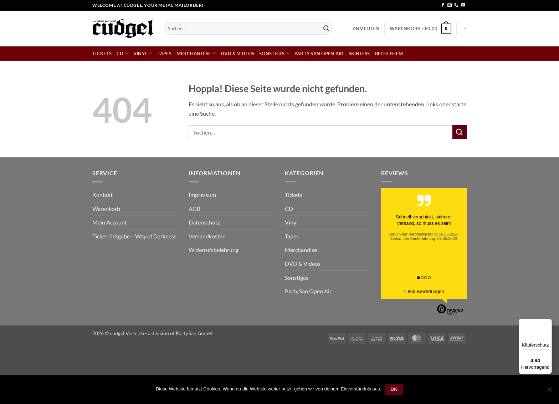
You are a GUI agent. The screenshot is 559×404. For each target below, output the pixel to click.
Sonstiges (274, 53)
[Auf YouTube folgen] (463, 5)
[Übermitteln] (326, 28)
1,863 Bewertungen (424, 291)
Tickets (102, 53)
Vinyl (143, 53)
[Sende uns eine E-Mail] (449, 5)
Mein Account (109, 222)
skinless (359, 53)
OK (394, 389)
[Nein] (549, 391)
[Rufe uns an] (456, 5)
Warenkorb (106, 208)
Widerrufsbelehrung (214, 249)
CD (122, 53)
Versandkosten (207, 236)
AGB (194, 208)
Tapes (164, 53)
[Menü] (547, 323)
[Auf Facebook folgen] (443, 5)
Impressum (202, 194)
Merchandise (196, 53)
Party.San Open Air (319, 53)
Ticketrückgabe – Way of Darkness (134, 236)
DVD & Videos (237, 53)
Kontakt (102, 194)
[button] (366, 28)
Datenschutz (204, 222)
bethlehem (389, 53)
